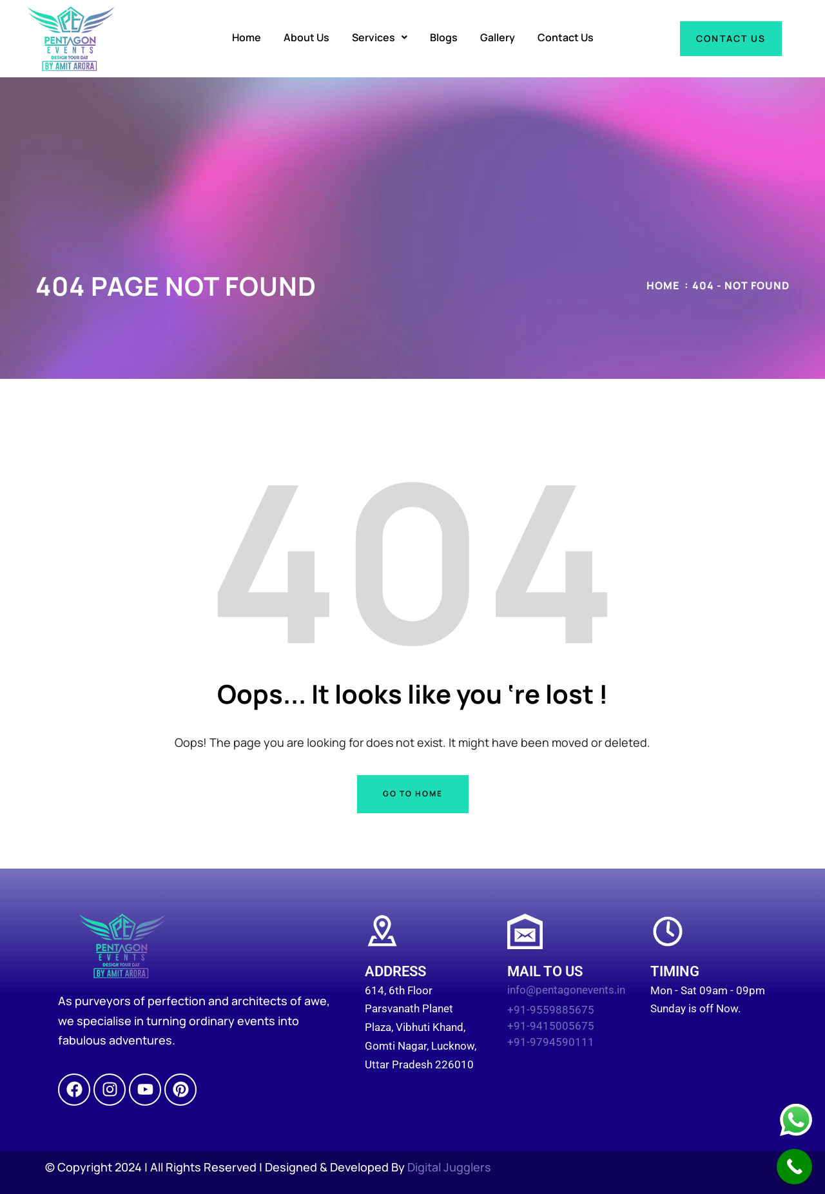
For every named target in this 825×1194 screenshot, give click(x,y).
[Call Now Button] (794, 1166)
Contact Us (566, 37)
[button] (379, 37)
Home (246, 37)
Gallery (497, 37)
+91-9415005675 (550, 1025)
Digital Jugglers (449, 1167)
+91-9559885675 (550, 1009)
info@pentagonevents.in (566, 989)
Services (379, 37)
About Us (306, 37)
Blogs (444, 37)
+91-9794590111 (550, 1041)
